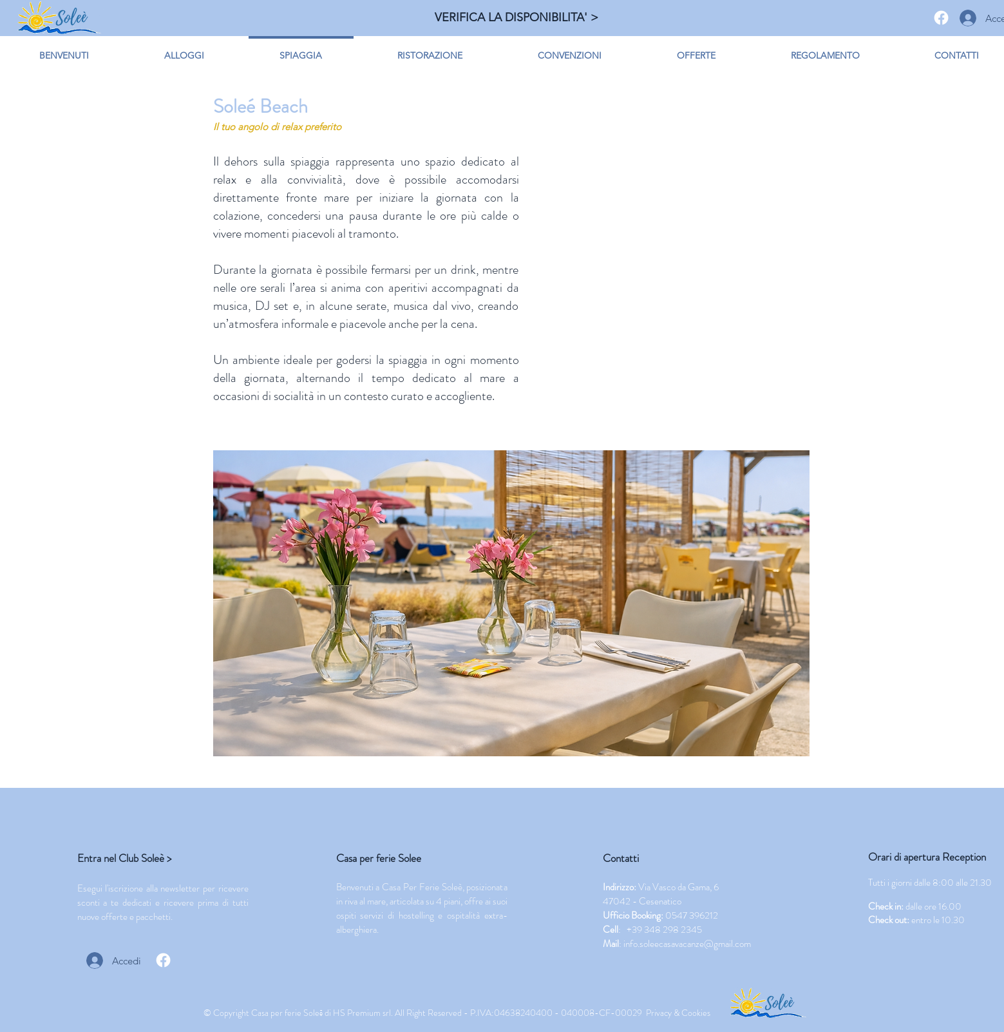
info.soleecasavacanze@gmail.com (687, 944)
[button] (511, 603)
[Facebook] (941, 17)
